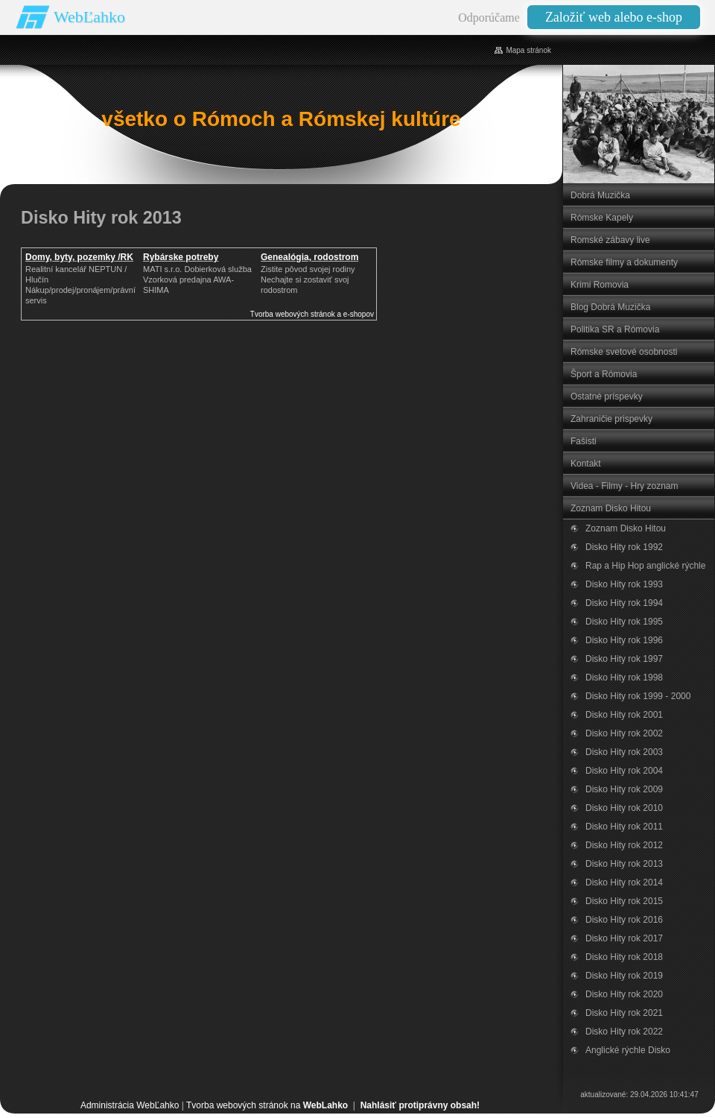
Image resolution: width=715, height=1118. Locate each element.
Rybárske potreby (180, 257)
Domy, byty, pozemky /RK (79, 257)
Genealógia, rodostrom (309, 257)
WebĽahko (89, 16)
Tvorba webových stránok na (267, 1105)
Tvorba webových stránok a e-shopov (312, 314)
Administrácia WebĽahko (129, 1105)
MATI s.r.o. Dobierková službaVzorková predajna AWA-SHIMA (197, 279)
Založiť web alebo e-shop (613, 17)
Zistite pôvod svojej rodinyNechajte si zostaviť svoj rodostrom (308, 279)
